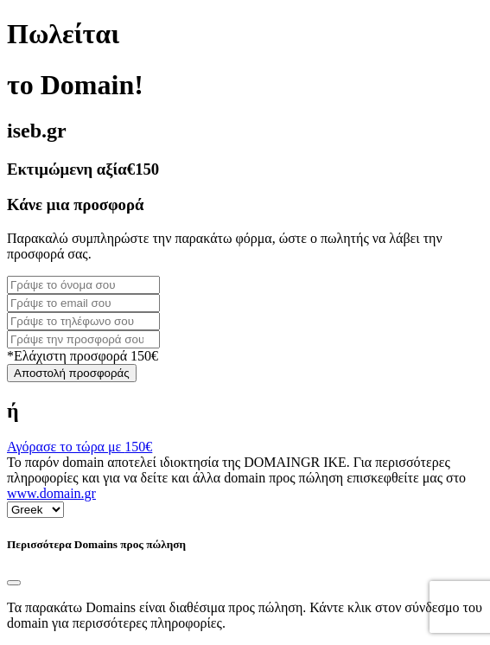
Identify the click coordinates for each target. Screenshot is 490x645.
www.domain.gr (51, 493)
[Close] (14, 582)
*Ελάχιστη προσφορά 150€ (82, 355)
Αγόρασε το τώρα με (79, 446)
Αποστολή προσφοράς (72, 373)
